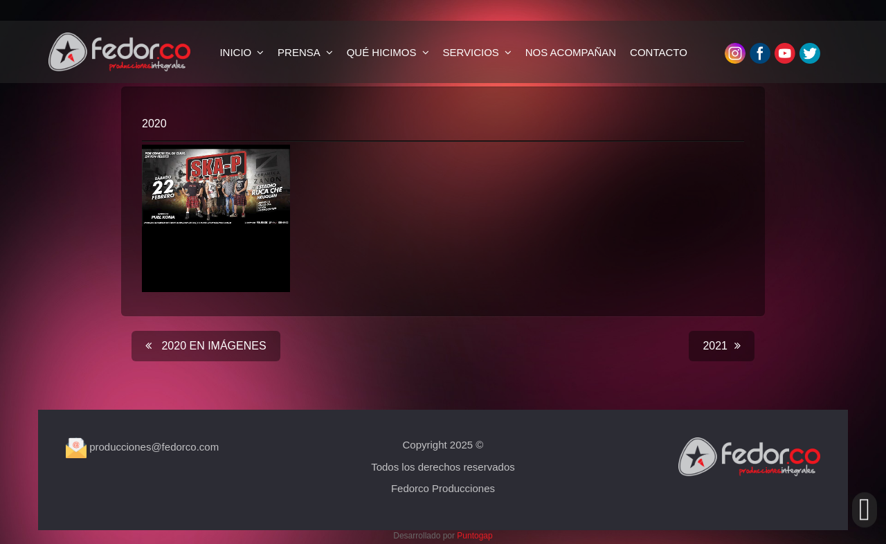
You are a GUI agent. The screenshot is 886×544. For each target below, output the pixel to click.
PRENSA (299, 52)
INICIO (235, 52)
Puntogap (474, 536)
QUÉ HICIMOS (382, 52)
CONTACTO (658, 52)
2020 (154, 123)
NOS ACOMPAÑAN (570, 52)
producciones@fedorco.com (142, 447)
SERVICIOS (470, 52)
